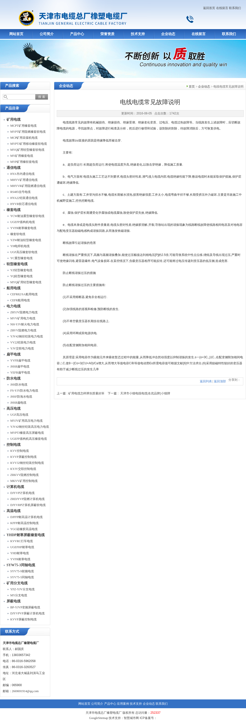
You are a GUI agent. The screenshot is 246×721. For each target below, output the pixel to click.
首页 (192, 86)
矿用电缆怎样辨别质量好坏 (86, 393)
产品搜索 (12, 86)
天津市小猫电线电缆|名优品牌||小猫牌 (145, 393)
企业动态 (168, 34)
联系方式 (12, 631)
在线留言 (222, 8)
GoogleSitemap (98, 718)
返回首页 (209, 8)
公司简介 (47, 34)
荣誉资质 (107, 34)
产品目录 (12, 108)
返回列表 (206, 381)
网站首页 (16, 34)
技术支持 (138, 34)
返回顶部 (220, 381)
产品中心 (77, 34)
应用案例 (123, 703)
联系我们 (235, 8)
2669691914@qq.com (25, 691)
